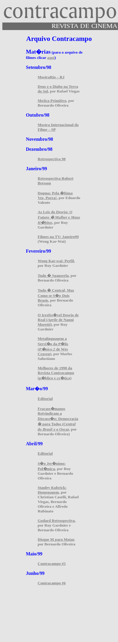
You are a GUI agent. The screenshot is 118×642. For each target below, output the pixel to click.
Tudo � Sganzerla (53, 275)
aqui (50, 57)
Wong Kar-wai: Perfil (56, 261)
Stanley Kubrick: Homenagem (52, 489)
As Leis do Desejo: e (59, 217)
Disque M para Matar (56, 539)
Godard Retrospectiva (56, 520)
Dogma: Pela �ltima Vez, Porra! (55, 195)
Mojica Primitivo (52, 100)
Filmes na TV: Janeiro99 (58, 236)
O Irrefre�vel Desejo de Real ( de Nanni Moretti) (58, 320)
